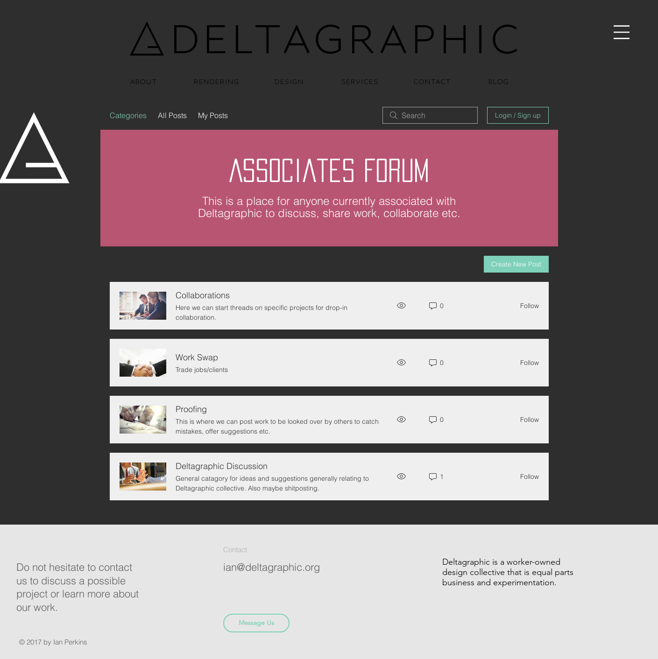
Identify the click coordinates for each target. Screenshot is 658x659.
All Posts (172, 115)
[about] (143, 80)
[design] (289, 80)
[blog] (498, 80)
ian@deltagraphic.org (271, 567)
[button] (622, 32)
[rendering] (216, 80)
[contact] (432, 80)
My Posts (213, 115)
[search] (430, 115)
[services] (359, 80)
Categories (128, 115)
